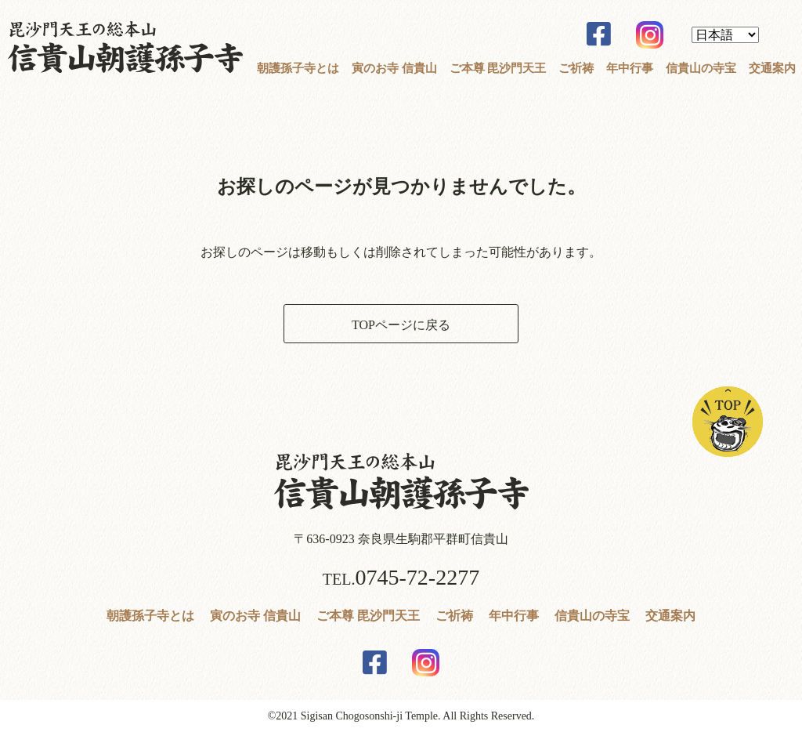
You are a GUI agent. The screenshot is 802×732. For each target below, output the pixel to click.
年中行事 (629, 68)
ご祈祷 (576, 68)
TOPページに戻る (401, 325)
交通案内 (772, 68)
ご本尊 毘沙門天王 (498, 68)
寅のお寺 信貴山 (394, 68)
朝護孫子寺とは (298, 68)
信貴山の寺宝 (701, 68)
